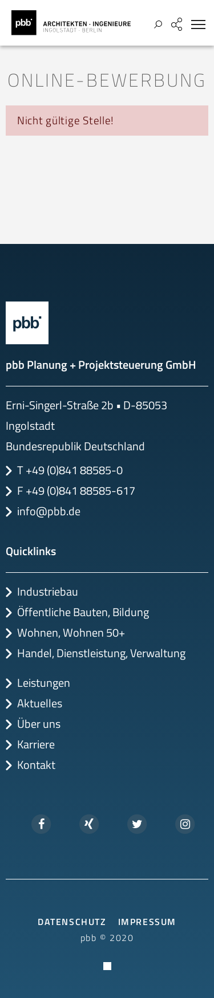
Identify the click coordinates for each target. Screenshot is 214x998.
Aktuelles (39, 703)
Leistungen (43, 682)
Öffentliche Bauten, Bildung (83, 612)
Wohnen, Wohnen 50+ (71, 632)
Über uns (38, 723)
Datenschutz (72, 921)
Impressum (147, 921)
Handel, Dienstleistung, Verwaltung (101, 653)
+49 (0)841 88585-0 (74, 470)
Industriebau (47, 591)
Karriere (36, 744)
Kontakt (36, 764)
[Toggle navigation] (198, 24)
